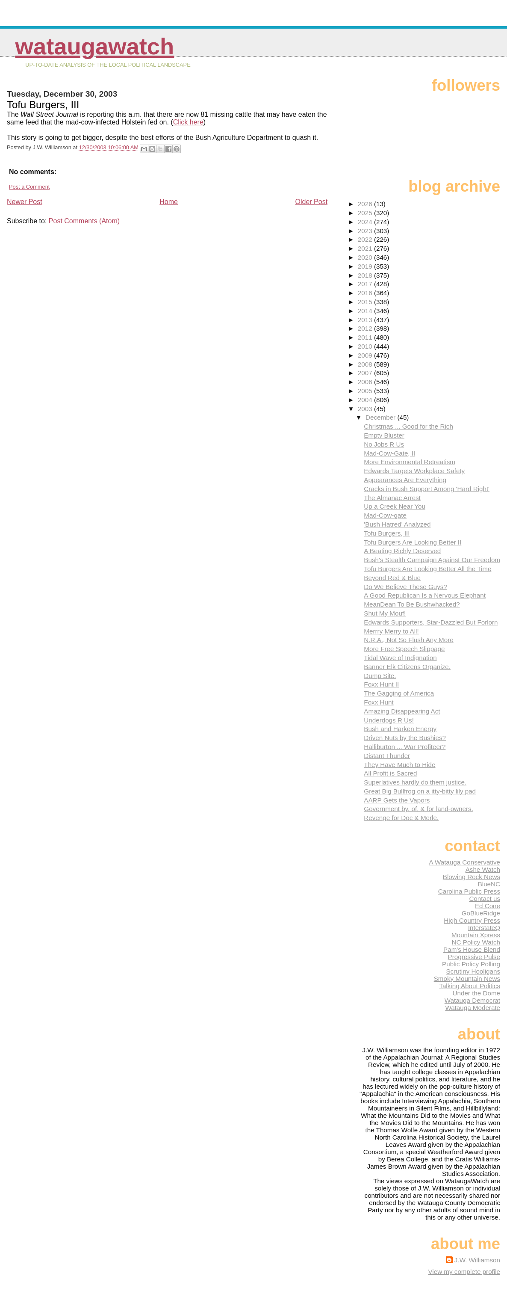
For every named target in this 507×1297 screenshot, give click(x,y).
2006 (366, 381)
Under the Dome (476, 993)
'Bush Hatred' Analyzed (397, 524)
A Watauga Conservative (464, 862)
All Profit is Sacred (390, 773)
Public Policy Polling (471, 964)
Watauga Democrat (472, 1000)
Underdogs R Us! (389, 720)
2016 (366, 292)
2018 (366, 275)
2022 (366, 239)
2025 (366, 212)
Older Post (311, 201)
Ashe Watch (483, 869)
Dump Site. (380, 675)
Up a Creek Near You (394, 506)
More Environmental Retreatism (409, 461)
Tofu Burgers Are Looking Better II (412, 542)
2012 (366, 328)
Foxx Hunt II (381, 684)
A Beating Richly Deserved (402, 550)
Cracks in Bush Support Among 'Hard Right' (426, 488)
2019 (366, 266)
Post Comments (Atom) (84, 221)
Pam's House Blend (471, 949)
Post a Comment (29, 187)
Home (168, 201)
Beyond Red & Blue (392, 577)
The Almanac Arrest (392, 497)
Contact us (484, 898)
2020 (366, 257)
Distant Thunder (387, 755)
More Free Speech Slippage (404, 648)
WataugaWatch (94, 46)
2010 (366, 346)
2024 (366, 221)
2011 (366, 337)
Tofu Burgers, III (387, 533)
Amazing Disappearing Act (402, 711)
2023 (366, 230)
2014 (366, 310)
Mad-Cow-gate (385, 515)
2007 (366, 372)
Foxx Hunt (378, 702)
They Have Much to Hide (399, 764)
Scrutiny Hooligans (473, 971)
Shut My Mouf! (385, 613)
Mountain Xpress (475, 935)
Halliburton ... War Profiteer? (404, 746)
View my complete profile (464, 1271)
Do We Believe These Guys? (405, 586)
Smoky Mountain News (467, 978)
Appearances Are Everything (405, 479)
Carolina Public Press (469, 891)
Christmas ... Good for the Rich (408, 426)
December (381, 417)
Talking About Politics (469, 985)
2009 (366, 355)
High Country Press (472, 920)
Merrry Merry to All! (391, 631)
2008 (366, 364)
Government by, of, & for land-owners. (418, 808)
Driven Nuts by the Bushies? (405, 737)
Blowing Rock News (471, 876)
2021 (366, 248)
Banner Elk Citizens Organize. (407, 666)
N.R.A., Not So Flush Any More (408, 639)
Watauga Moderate (472, 1007)
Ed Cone (487, 905)
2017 (366, 283)
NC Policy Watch (476, 942)
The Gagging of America (399, 693)
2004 (366, 399)
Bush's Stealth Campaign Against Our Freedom (432, 559)
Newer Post (24, 201)
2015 (366, 301)
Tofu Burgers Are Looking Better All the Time (427, 568)
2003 (366, 408)
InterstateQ (484, 927)
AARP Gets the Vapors (397, 800)
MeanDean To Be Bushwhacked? (412, 604)
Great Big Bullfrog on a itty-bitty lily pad (420, 791)
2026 (366, 203)
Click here (188, 122)
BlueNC (489, 884)
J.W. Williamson (477, 1260)
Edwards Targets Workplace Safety (414, 470)
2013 (366, 319)
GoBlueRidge (481, 913)
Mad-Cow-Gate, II (389, 453)
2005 (366, 390)
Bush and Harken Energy (400, 728)
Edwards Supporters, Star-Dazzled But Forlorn (431, 622)
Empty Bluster (384, 435)
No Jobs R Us (384, 444)
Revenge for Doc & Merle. (401, 817)
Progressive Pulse (474, 956)
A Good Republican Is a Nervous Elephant (425, 595)
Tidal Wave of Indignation (400, 657)
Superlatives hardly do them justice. (415, 782)
